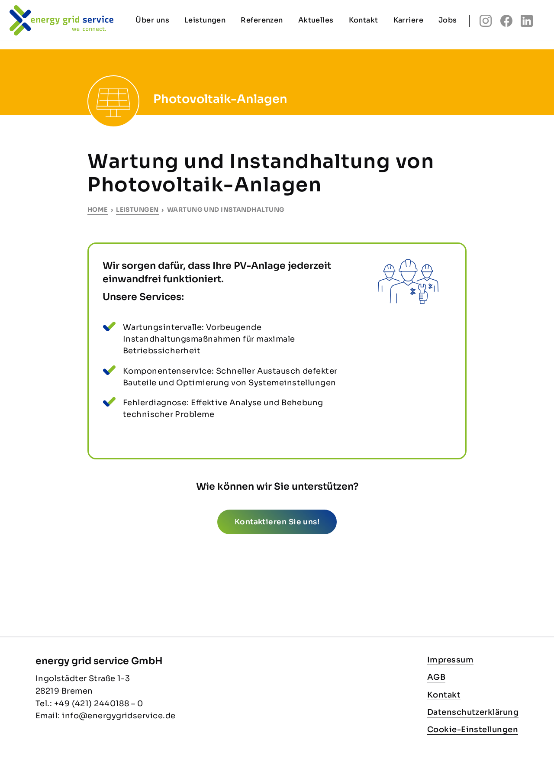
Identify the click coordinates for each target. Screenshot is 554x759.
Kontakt (444, 695)
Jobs (447, 20)
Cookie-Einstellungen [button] (472, 729)
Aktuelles (316, 20)
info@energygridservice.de (118, 715)
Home (97, 209)
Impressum (450, 660)
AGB (436, 677)
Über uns (152, 20)
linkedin (527, 21)
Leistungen (137, 209)
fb (506, 21)
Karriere (408, 20)
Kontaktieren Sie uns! (277, 521)
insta (486, 21)
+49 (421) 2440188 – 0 (98, 703)
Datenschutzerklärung (473, 712)
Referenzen (262, 20)
